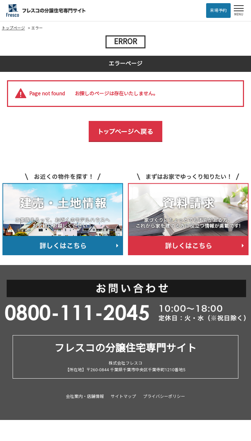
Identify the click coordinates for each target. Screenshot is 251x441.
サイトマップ (123, 396)
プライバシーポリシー (164, 396)
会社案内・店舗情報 (85, 396)
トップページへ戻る (125, 131)
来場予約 (218, 10)
